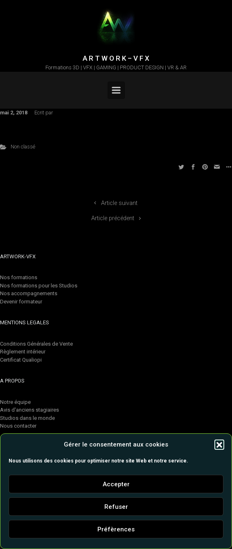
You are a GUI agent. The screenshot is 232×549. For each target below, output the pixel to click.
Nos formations (18, 277)
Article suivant (119, 203)
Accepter (116, 484)
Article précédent (112, 218)
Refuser (116, 506)
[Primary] (116, 90)
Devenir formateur (21, 301)
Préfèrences (116, 529)
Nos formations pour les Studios (38, 285)
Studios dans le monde (27, 418)
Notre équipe (15, 402)
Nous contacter (18, 426)
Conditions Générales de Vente (36, 344)
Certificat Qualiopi (21, 360)
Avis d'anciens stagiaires (29, 410)
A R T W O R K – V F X (116, 58)
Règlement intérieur (22, 352)
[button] (219, 444)
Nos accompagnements (28, 293)
